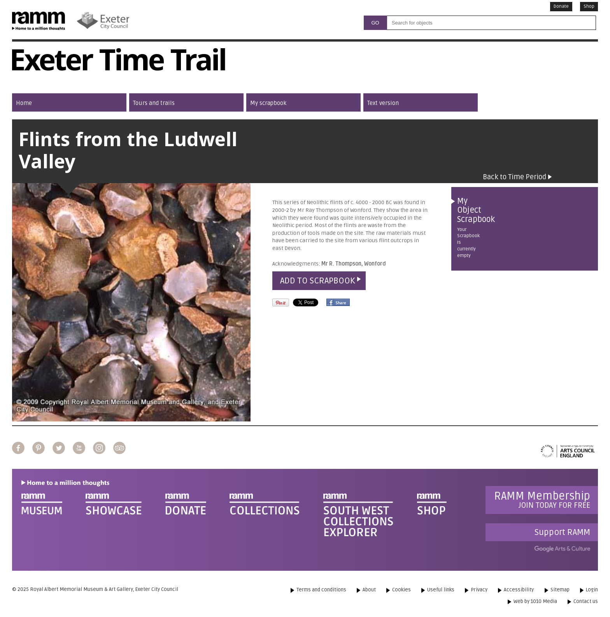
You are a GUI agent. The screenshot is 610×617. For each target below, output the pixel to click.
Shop (589, 6)
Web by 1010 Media (535, 601)
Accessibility (519, 590)
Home (24, 103)
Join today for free (542, 499)
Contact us (585, 601)
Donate (561, 6)
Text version (383, 103)
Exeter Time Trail (117, 64)
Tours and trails (154, 103)
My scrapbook (268, 103)
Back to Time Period (514, 176)
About (369, 590)
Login (592, 590)
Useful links (440, 590)
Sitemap (560, 590)
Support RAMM (562, 532)
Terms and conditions (321, 590)
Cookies (401, 590)
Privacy (479, 590)
